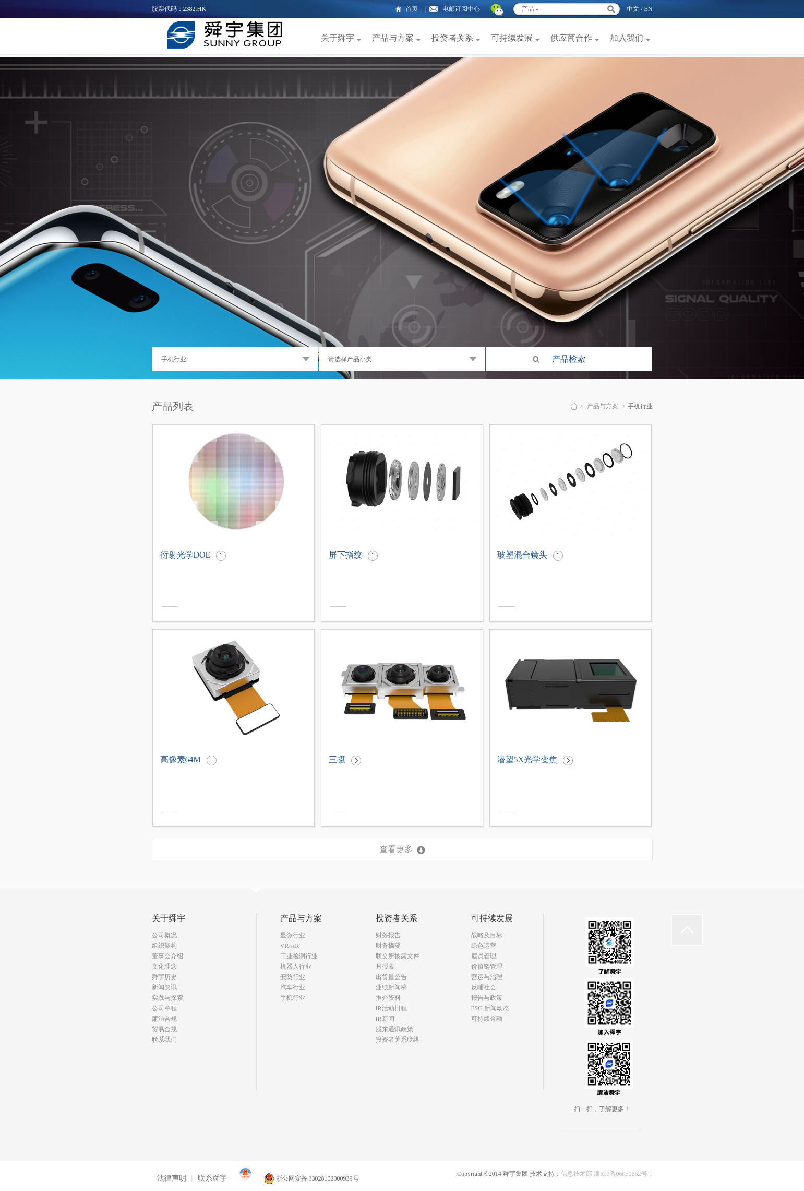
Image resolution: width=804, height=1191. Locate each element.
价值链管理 (486, 966)
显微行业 (292, 935)
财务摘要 (388, 945)
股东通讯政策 (394, 1029)
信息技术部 (576, 1173)
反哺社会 (483, 987)
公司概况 (164, 935)
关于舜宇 (337, 37)
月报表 (385, 966)
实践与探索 (167, 997)
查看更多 (396, 849)
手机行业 (292, 997)
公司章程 (164, 1008)
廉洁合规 (164, 1018)
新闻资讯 (164, 987)
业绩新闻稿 (391, 987)
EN (648, 9)
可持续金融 (486, 1018)
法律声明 (171, 1178)
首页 (411, 9)
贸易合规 (164, 1029)
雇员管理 (483, 956)
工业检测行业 (299, 956)
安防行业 (292, 977)
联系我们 (164, 1039)
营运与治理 (486, 977)
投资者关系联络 (397, 1039)
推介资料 (388, 997)
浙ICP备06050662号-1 (623, 1173)
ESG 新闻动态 (490, 1008)
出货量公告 (391, 977)
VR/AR (289, 945)
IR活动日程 (391, 1008)
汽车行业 (292, 987)
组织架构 (164, 945)
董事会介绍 (167, 956)
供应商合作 (571, 37)
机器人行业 (295, 966)
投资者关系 (452, 37)
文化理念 (164, 966)
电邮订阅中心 (461, 9)
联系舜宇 (212, 1178)
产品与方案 (393, 37)
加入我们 (626, 37)
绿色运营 (483, 945)
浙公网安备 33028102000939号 (311, 1178)
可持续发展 (512, 37)
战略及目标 (486, 935)
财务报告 (388, 935)
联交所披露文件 (397, 956)
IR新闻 (385, 1018)
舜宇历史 (164, 977)
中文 (633, 9)
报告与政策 (486, 997)
